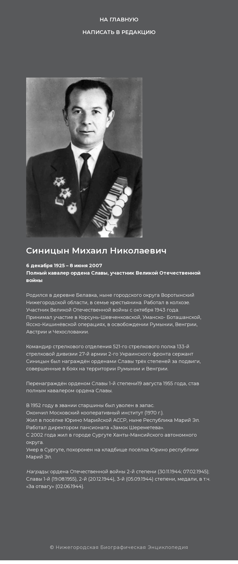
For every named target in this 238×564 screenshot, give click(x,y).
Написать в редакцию (119, 32)
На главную (119, 19)
